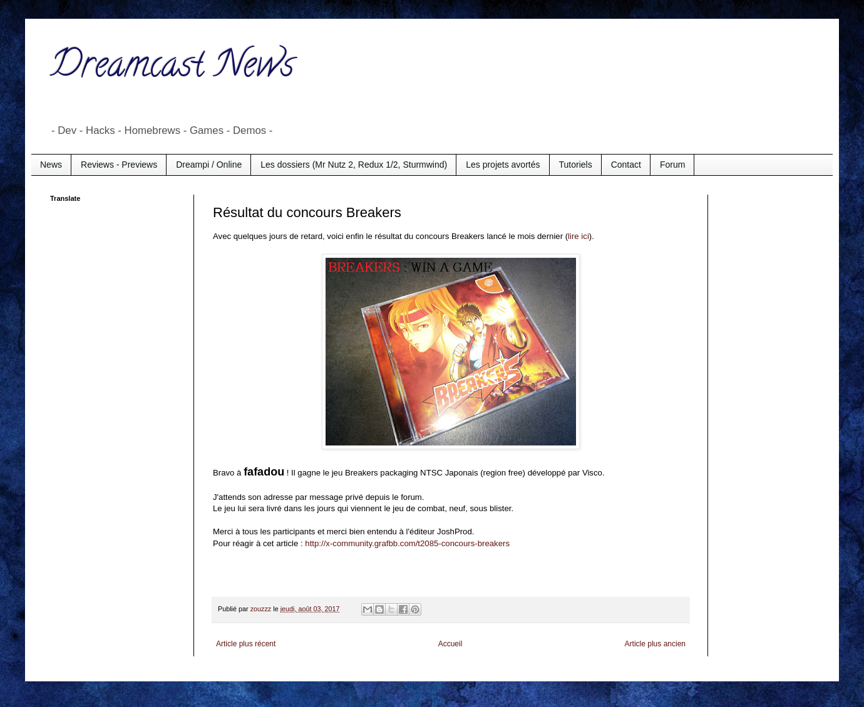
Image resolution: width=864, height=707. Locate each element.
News (51, 165)
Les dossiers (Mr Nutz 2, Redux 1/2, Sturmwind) (353, 165)
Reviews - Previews (119, 165)
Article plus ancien (655, 643)
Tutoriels (575, 165)
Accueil (450, 643)
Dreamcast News (172, 68)
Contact (626, 165)
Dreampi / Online (209, 165)
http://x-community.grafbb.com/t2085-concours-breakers (407, 543)
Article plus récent (245, 643)
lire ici (578, 236)
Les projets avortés (503, 165)
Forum (672, 165)
